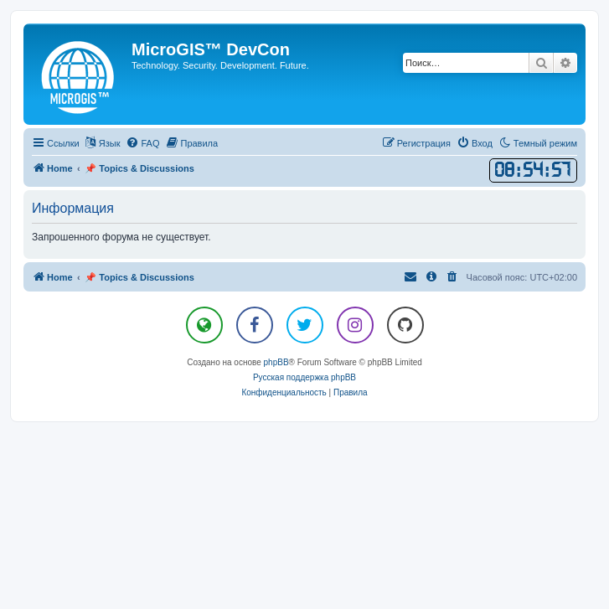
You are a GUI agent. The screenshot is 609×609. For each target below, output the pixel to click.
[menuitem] (142, 143)
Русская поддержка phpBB (304, 377)
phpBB (276, 362)
